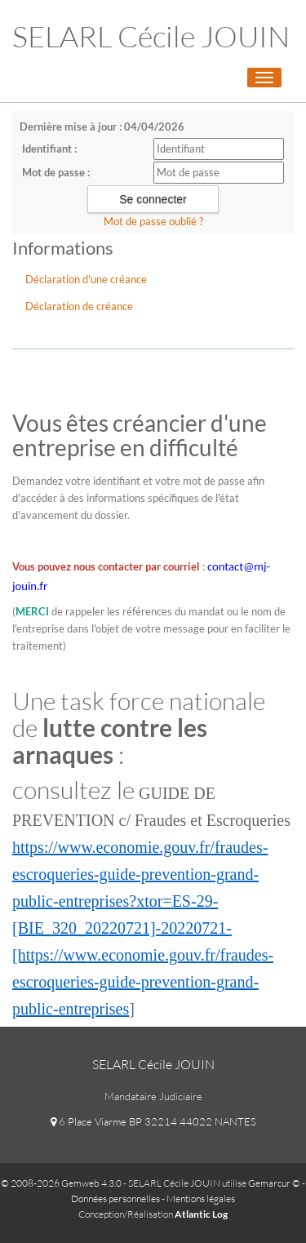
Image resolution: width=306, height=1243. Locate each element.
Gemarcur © (274, 1183)
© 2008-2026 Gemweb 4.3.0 (61, 1183)
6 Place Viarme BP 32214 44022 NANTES (153, 1121)
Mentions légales (200, 1198)
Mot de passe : (56, 172)
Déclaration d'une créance (86, 279)
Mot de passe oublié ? (153, 221)
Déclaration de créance (79, 306)
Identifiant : (49, 148)
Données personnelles (115, 1198)
